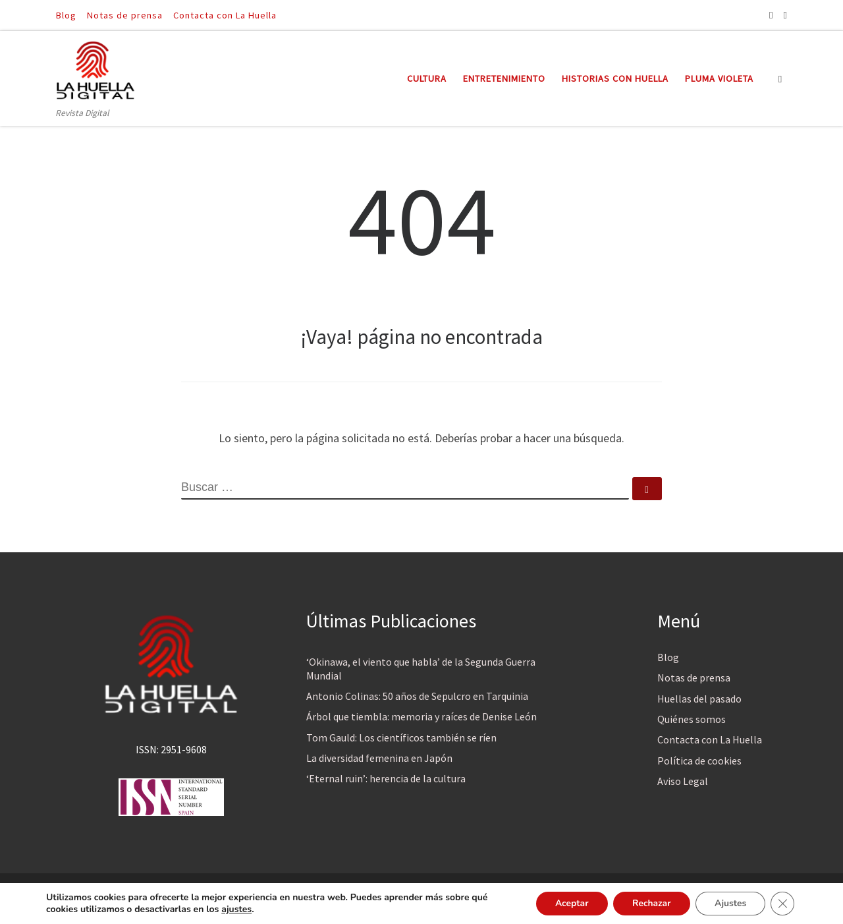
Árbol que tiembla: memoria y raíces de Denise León (421, 716)
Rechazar (649, 903)
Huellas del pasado (699, 698)
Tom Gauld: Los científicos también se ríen (401, 737)
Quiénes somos (691, 719)
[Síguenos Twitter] (785, 14)
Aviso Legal (682, 781)
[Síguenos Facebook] (771, 14)
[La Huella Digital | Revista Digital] (95, 68)
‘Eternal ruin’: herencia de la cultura (386, 778)
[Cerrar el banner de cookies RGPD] (782, 903)
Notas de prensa (693, 677)
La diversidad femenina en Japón (379, 758)
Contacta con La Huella (709, 739)
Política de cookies (699, 760)
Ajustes (729, 903)
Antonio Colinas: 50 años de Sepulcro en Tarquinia (417, 696)
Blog (668, 657)
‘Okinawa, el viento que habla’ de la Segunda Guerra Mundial (420, 668)
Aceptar (568, 903)
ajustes (236, 909)
